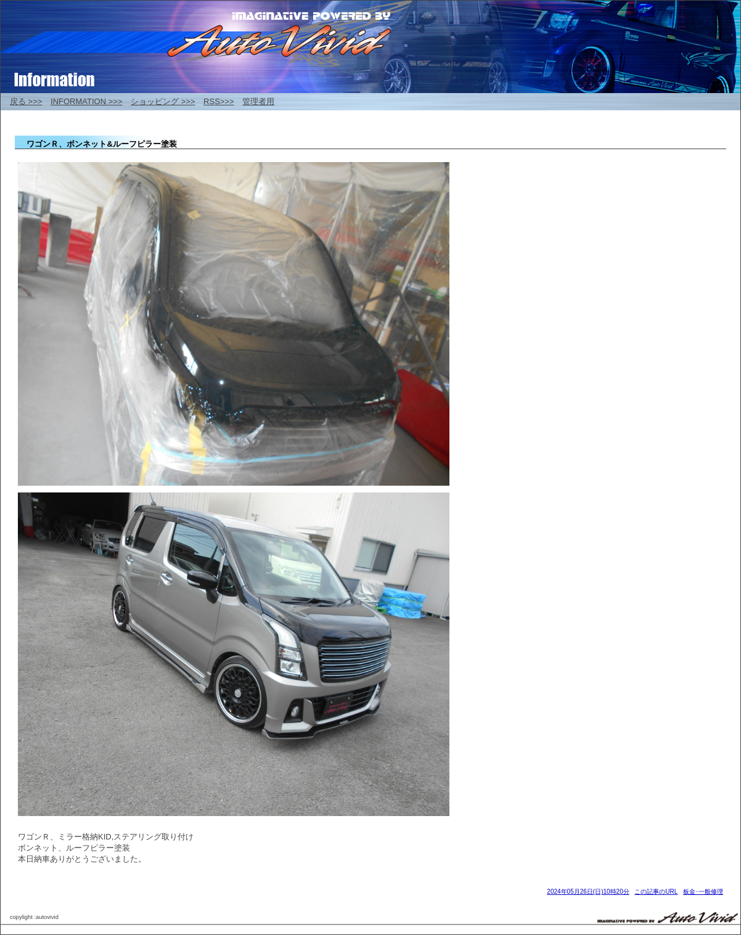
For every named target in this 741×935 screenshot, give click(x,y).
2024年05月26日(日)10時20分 (588, 891)
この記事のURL (656, 891)
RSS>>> (218, 101)
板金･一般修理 (703, 891)
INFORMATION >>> (86, 101)
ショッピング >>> (163, 101)
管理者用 (258, 101)
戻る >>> (26, 101)
